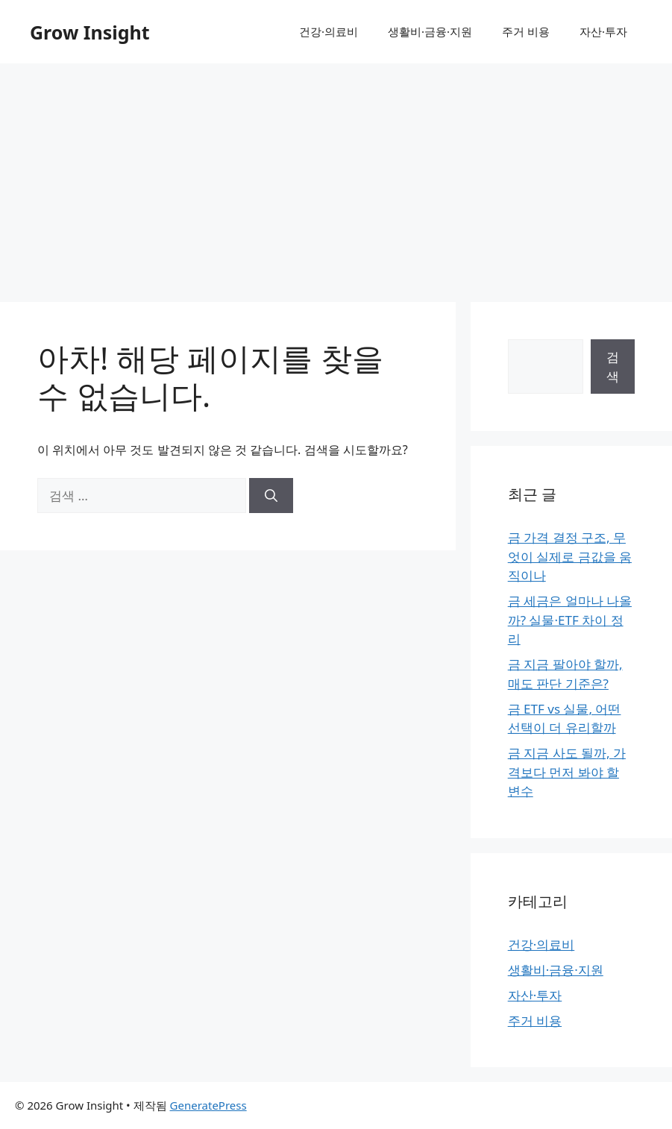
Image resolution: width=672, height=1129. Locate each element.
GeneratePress (208, 1105)
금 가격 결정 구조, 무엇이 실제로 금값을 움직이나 (570, 556)
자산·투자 (603, 31)
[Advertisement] (336, 175)
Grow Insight (90, 32)
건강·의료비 (328, 31)
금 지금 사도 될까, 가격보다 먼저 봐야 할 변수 (567, 771)
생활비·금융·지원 (430, 31)
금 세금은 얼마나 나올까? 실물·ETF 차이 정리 (570, 619)
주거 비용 (526, 31)
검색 (612, 366)
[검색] (271, 496)
